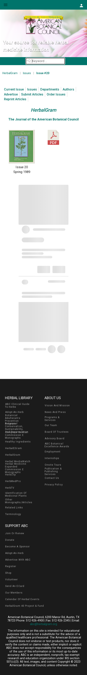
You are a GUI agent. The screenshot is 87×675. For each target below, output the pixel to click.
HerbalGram (10, 73)
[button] (81, 5)
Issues (27, 73)
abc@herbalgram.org (43, 624)
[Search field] (45, 61)
